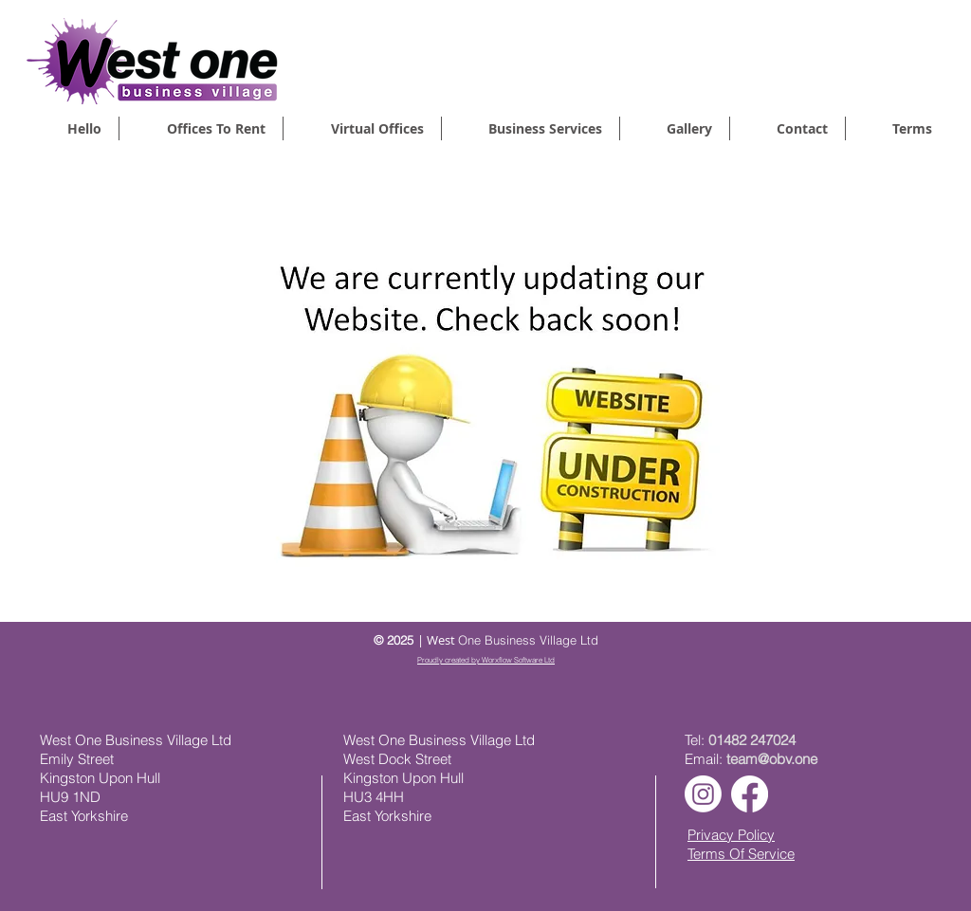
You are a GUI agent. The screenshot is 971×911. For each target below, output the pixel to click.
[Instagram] (703, 793)
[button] (530, 128)
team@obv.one (771, 759)
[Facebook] (749, 793)
